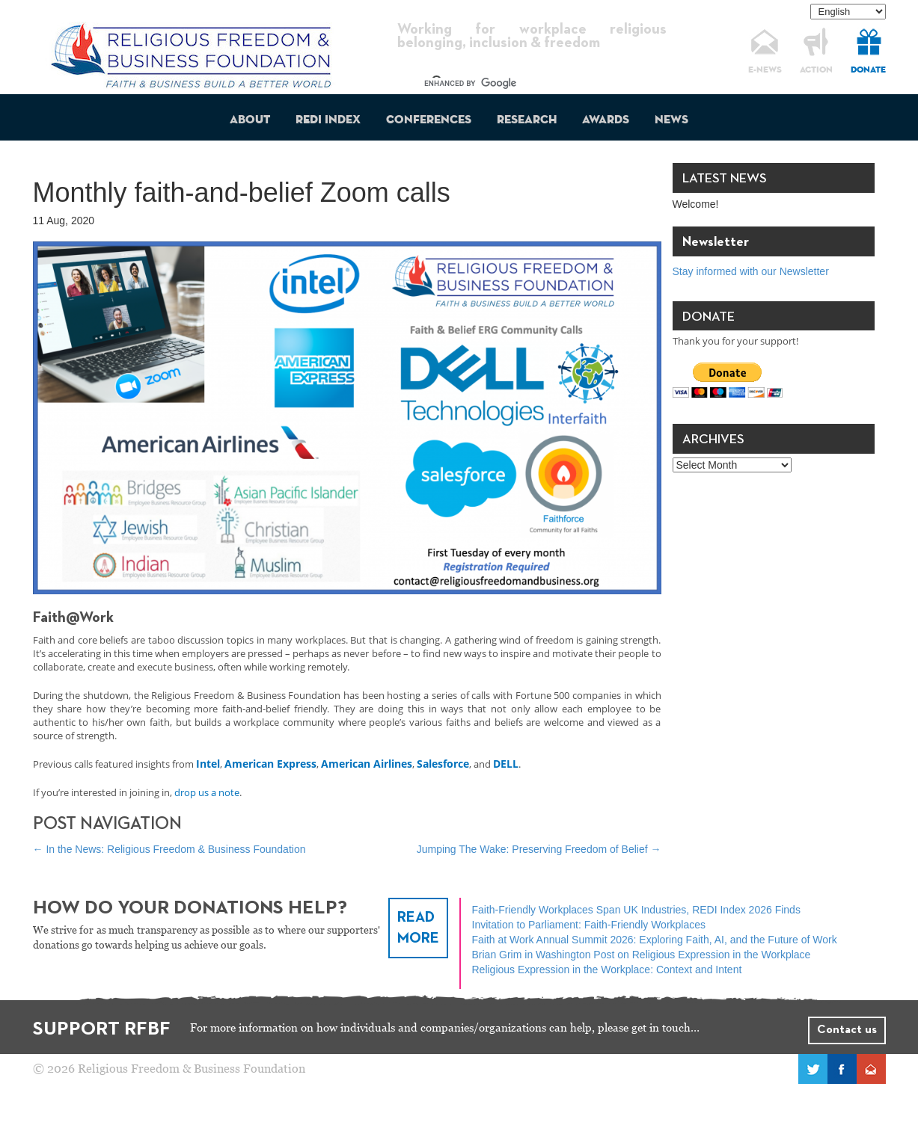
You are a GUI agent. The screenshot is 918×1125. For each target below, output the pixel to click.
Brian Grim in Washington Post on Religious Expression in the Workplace (641, 955)
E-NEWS (765, 70)
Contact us (847, 1030)
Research (527, 120)
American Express (270, 763)
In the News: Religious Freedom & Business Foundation (169, 849)
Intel (208, 763)
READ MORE (418, 928)
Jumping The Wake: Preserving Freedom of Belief (539, 849)
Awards (605, 120)
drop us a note (206, 792)
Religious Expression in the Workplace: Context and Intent (607, 969)
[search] (518, 84)
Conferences (428, 120)
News (671, 120)
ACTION (816, 70)
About (250, 120)
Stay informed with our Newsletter (751, 271)
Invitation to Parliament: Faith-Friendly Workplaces (589, 925)
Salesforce (443, 763)
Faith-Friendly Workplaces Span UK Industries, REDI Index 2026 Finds (636, 910)
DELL (505, 763)
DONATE (868, 70)
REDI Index (328, 120)
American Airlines (366, 763)
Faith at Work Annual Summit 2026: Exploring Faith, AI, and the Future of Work (654, 940)
